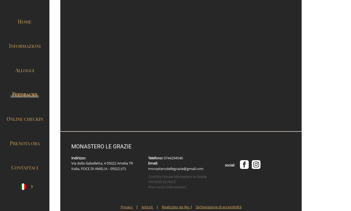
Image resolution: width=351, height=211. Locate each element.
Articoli (147, 206)
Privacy (127, 206)
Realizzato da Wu (176, 206)
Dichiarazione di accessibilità (219, 206)
